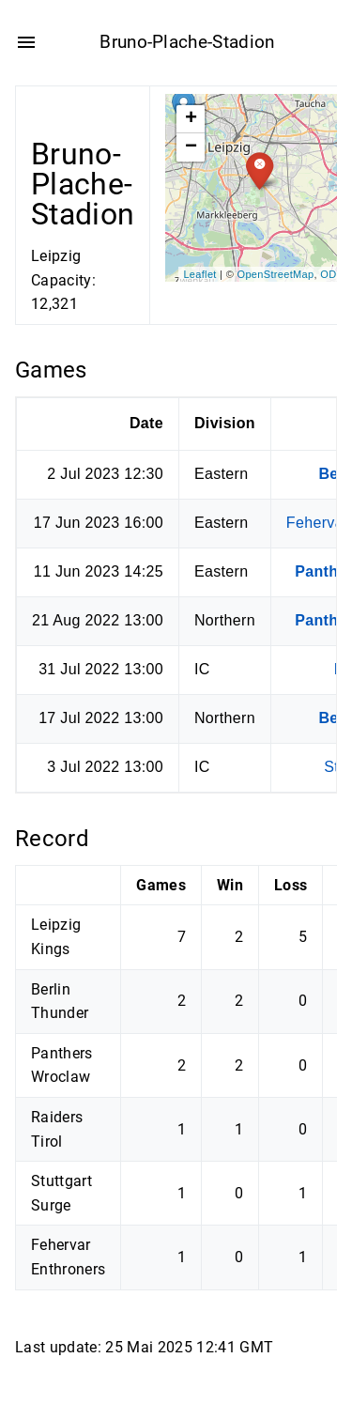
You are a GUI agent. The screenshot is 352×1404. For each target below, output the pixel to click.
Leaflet (199, 273)
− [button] (191, 147)
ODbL (334, 273)
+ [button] (191, 119)
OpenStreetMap (275, 273)
